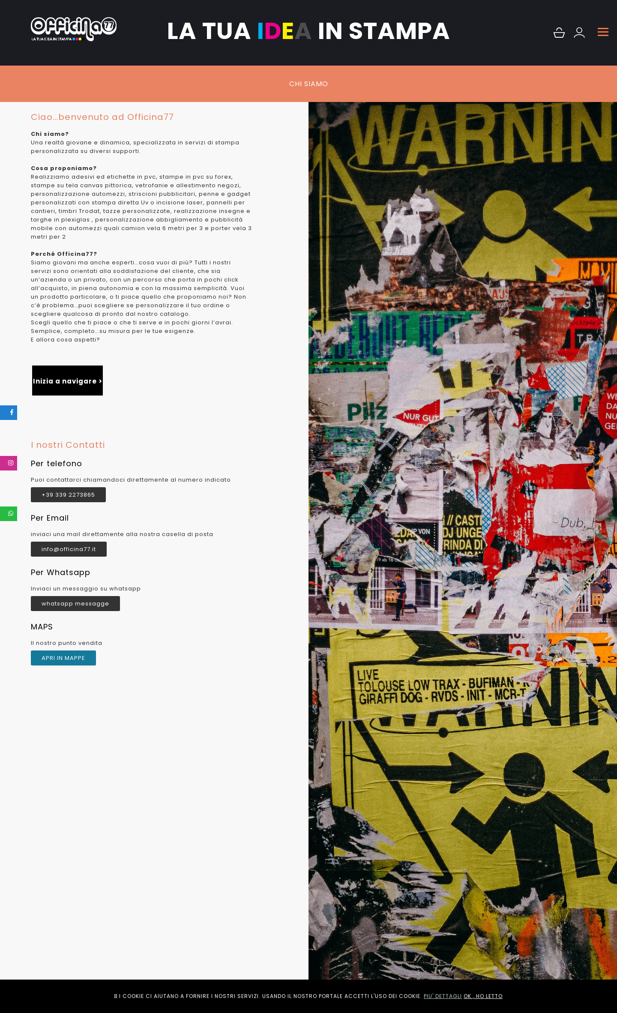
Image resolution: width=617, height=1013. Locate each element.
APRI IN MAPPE (63, 658)
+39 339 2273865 (68, 495)
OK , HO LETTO (483, 996)
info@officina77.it (69, 549)
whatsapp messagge (75, 603)
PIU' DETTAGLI (443, 996)
